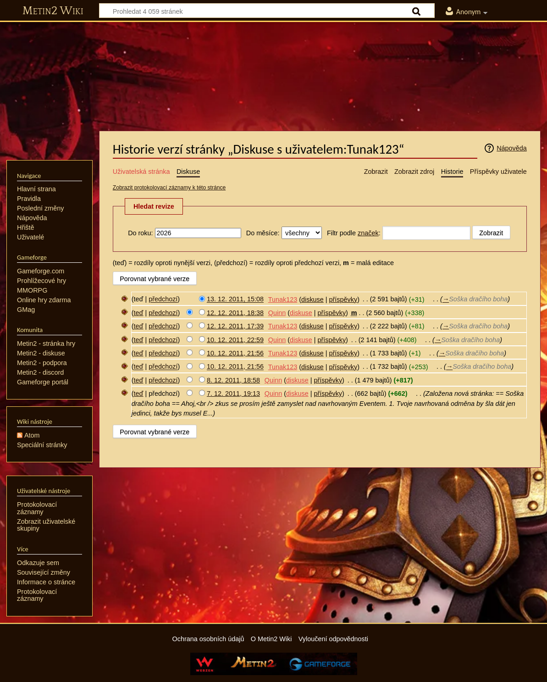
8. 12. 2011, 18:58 (233, 380)
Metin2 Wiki (52, 11)
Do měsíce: (263, 233)
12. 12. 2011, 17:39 (235, 326)
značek (368, 233)
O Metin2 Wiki (271, 639)
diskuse (312, 299)
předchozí (163, 299)
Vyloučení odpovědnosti (333, 639)
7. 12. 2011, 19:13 (233, 393)
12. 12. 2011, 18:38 (235, 312)
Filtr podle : (354, 233)
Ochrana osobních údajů (208, 639)
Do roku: (140, 233)
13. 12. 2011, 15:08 (235, 299)
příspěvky (343, 299)
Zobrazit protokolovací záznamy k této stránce (169, 187)
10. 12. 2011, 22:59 (235, 340)
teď (139, 312)
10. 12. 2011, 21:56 (235, 353)
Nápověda (512, 148)
